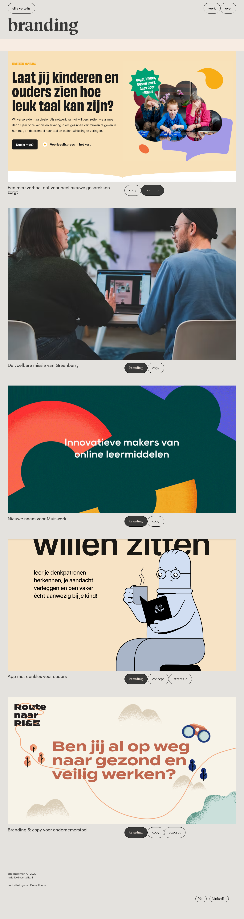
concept (158, 679)
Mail (201, 898)
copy (132, 190)
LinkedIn (219, 898)
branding (152, 190)
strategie (180, 679)
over (228, 8)
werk (212, 8)
